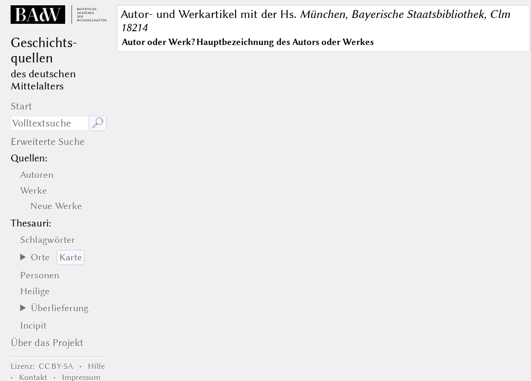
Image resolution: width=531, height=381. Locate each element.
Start (21, 106)
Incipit (33, 325)
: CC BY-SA (42, 366)
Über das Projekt (47, 343)
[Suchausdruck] (50, 123)
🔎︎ (97, 123)
